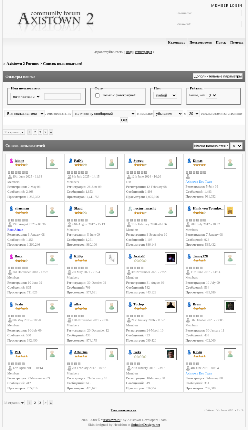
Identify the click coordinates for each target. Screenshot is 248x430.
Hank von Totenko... (208, 208)
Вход (129, 52)
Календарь (176, 42)
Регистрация (143, 52)
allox (77, 304)
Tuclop (138, 304)
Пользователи (201, 42)
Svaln (19, 304)
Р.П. (18, 352)
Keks (137, 352)
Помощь (236, 42)
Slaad (78, 208)
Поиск (221, 42)
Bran (197, 304)
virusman (22, 208)
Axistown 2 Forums (22, 63)
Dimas (197, 160)
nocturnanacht (144, 208)
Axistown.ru (111, 420)
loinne (19, 160)
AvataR (139, 256)
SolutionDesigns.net (145, 424)
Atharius (81, 352)
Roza (18, 256)
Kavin (197, 352)
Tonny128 (200, 256)
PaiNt (78, 160)
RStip (78, 256)
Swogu (138, 160)
